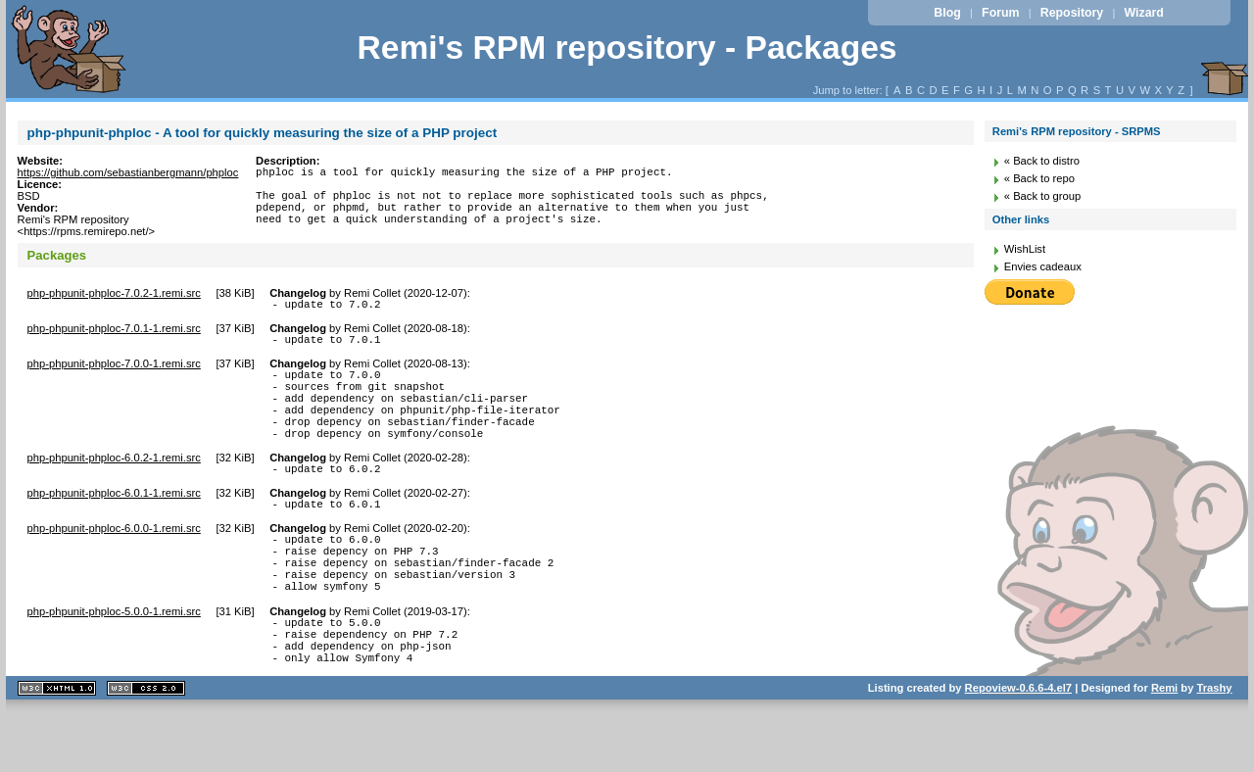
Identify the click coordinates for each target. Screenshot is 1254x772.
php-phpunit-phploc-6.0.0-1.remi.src (114, 560)
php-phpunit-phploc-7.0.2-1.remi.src (114, 296)
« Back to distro (1042, 161)
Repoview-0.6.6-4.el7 (1018, 746)
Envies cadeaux (1043, 266)
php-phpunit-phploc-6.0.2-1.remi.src (114, 484)
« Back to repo (1039, 178)
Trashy (1214, 746)
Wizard (1144, 13)
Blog (947, 13)
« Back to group (1042, 196)
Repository (1071, 13)
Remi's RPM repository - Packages (626, 47)
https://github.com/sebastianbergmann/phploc (128, 172)
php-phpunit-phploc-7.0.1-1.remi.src (114, 334)
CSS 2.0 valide (146, 747)
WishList (1024, 249)
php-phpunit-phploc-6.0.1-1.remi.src (114, 522)
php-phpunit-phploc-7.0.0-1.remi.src (114, 372)
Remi (1164, 746)
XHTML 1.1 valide (57, 747)
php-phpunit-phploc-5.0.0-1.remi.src (114, 658)
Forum (1000, 13)
